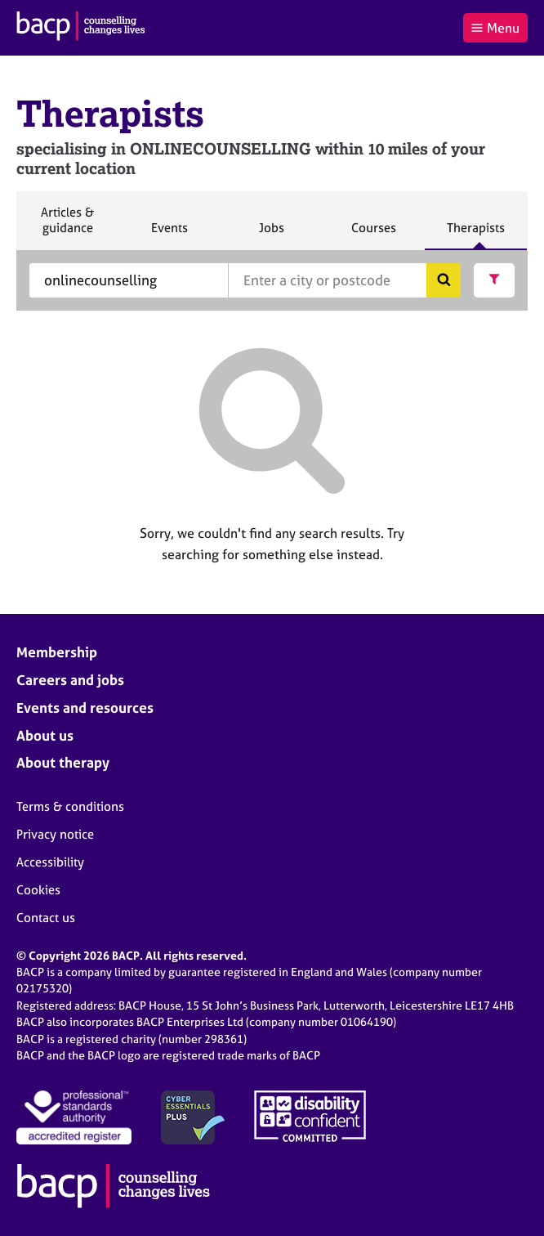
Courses (373, 234)
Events (169, 234)
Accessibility (50, 862)
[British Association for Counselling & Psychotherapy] (80, 27)
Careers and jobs (70, 679)
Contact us (45, 917)
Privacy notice (55, 834)
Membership (56, 652)
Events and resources (85, 707)
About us (45, 735)
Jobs (271, 234)
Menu (494, 28)
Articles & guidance (67, 227)
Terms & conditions (70, 806)
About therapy (62, 762)
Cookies (38, 890)
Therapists (475, 234)
